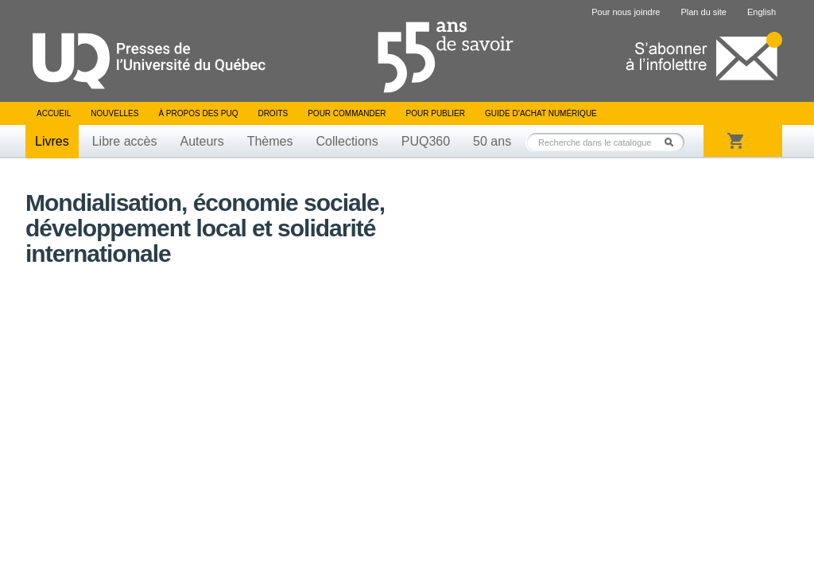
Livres (52, 141)
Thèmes (270, 141)
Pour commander (347, 113)
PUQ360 (425, 141)
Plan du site (703, 12)
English (761, 12)
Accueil (54, 113)
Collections (347, 141)
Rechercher (673, 142)
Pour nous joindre (625, 12)
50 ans (492, 141)
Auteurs (202, 141)
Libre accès (124, 141)
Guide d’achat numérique (541, 113)
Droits (273, 113)
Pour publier (435, 113)
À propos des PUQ (198, 113)
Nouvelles (114, 113)
